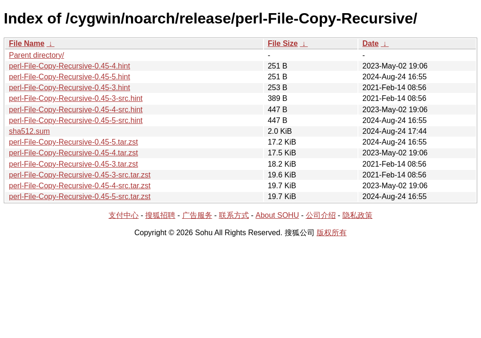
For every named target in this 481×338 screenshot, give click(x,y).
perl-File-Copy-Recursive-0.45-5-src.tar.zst (79, 196)
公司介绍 (321, 215)
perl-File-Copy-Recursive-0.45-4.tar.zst (73, 153)
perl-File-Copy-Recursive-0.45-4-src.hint (76, 110)
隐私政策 (357, 215)
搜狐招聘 (160, 215)
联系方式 (234, 215)
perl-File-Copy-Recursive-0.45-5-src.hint (76, 120)
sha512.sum (29, 131)
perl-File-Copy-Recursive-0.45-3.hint (69, 88)
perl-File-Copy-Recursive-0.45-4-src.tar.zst (79, 186)
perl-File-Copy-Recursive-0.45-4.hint (69, 66)
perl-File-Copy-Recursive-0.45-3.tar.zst (73, 164)
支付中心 (124, 215)
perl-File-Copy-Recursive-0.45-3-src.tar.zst (79, 175)
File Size (283, 43)
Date (370, 43)
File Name (27, 43)
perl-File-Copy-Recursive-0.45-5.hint (69, 77)
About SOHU (277, 215)
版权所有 (332, 233)
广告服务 (197, 215)
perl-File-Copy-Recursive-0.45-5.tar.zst (73, 142)
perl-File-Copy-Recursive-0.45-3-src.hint (76, 98)
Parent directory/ (36, 55)
